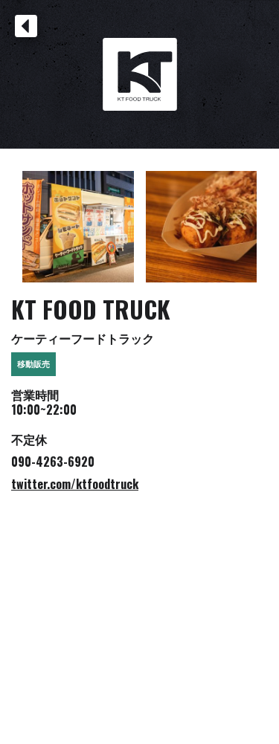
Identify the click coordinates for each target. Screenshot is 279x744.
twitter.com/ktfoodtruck (74, 483)
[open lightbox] (78, 226)
